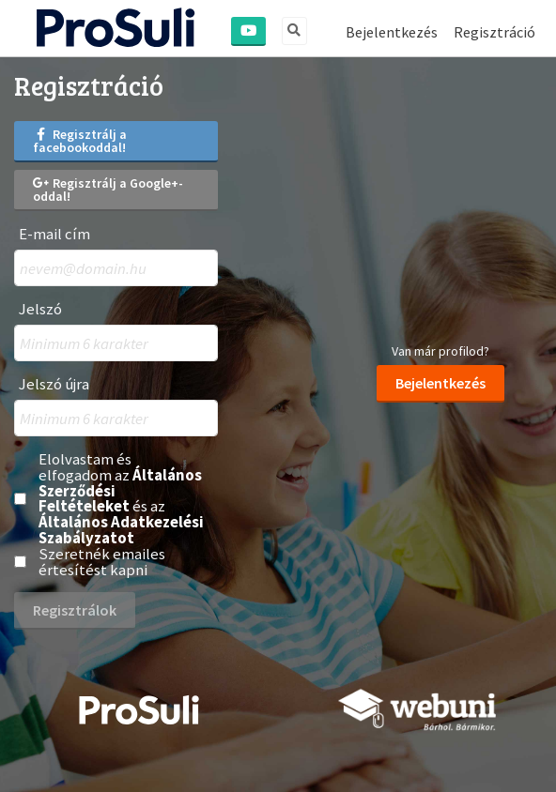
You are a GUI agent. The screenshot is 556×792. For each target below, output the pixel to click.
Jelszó (40, 309)
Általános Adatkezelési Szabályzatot (121, 529)
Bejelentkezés (392, 32)
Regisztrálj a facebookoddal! (80, 141)
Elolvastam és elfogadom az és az (121, 498)
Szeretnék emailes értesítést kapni (102, 562)
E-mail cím (54, 234)
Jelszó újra (54, 384)
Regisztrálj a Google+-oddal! (108, 190)
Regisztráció (494, 32)
